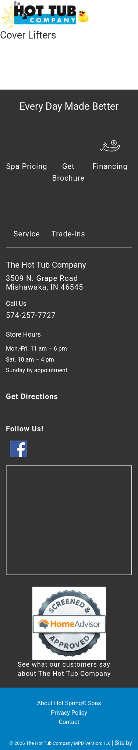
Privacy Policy (69, 712)
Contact (69, 721)
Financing (110, 166)
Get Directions (32, 396)
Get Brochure (68, 172)
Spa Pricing (26, 166)
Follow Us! (24, 428)
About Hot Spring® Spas (69, 703)
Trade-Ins (68, 233)
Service (27, 233)
